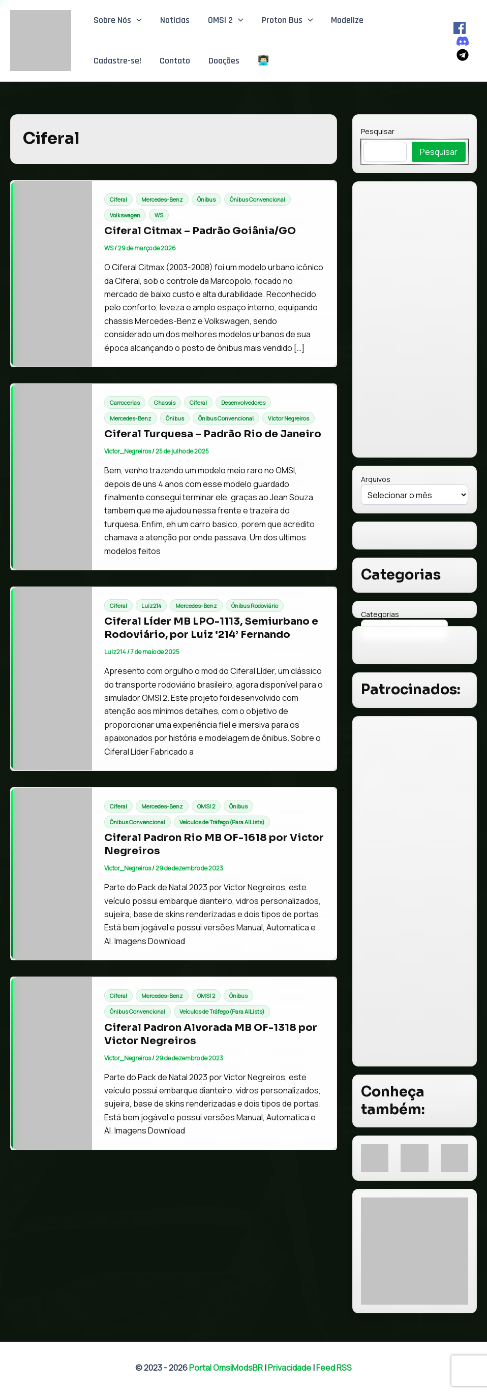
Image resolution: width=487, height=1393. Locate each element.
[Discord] (462, 41)
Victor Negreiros (288, 418)
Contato (175, 61)
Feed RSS (334, 1367)
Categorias (380, 614)
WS (159, 215)
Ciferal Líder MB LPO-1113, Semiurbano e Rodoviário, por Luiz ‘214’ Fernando (211, 628)
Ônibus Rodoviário (254, 605)
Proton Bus (287, 20)
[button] (136, 20)
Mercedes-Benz (162, 199)
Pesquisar (377, 131)
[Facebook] (459, 28)
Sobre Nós (118, 20)
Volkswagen (125, 215)
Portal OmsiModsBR (226, 1367)
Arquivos (375, 479)
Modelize (347, 20)
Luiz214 (151, 605)
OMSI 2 (226, 20)
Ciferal (118, 199)
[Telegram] (462, 55)
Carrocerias (125, 402)
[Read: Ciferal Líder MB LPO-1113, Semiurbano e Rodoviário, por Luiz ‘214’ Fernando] (51, 678)
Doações (223, 61)
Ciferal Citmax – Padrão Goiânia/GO (200, 230)
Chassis (164, 402)
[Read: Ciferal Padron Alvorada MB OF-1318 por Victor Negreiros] (51, 1062)
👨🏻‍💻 (263, 61)
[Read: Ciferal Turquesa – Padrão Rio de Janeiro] (51, 475)
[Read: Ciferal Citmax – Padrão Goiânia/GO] (51, 272)
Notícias (175, 20)
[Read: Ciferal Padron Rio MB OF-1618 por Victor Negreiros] (51, 873)
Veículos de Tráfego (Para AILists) (221, 822)
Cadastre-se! (117, 61)
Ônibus (206, 199)
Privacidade (289, 1367)
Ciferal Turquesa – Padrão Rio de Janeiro (212, 434)
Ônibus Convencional (257, 199)
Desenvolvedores (243, 402)
